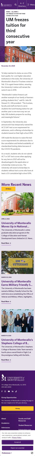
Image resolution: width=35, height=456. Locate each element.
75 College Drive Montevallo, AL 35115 (13, 385)
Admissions (5, 428)
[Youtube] (9, 391)
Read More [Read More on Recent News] (6, 243)
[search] (15, 4)
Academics (5, 423)
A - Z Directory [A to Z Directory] (22, 4)
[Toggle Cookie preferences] (7, 453)
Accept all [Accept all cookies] (17, 442)
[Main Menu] (31, 4)
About (3, 419)
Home (8, 11)
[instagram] (5, 391)
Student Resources (25, 425)
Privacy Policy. (16, 437)
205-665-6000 (6, 387)
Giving (17, 408)
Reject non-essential (17, 448)
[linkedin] (12, 391)
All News (15, 11)
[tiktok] (16, 391)
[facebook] (1, 391)
